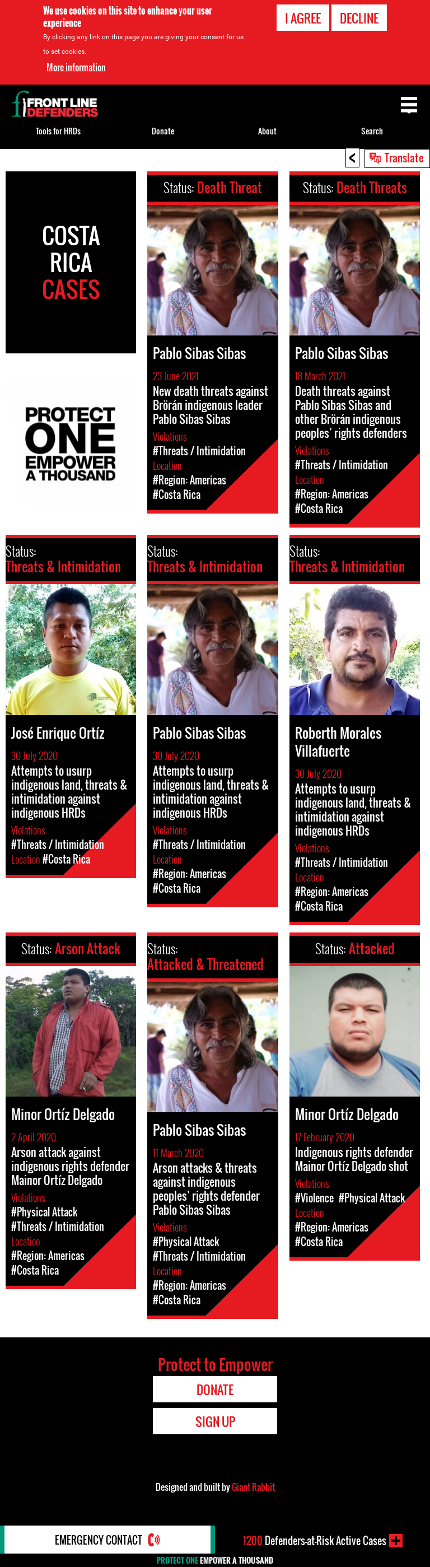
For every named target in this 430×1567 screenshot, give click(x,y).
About (267, 131)
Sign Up (215, 1421)
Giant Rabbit (253, 1487)
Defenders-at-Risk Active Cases (314, 1540)
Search (372, 131)
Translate (404, 157)
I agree (303, 18)
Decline (359, 18)
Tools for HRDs (58, 131)
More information (76, 67)
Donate (163, 131)
